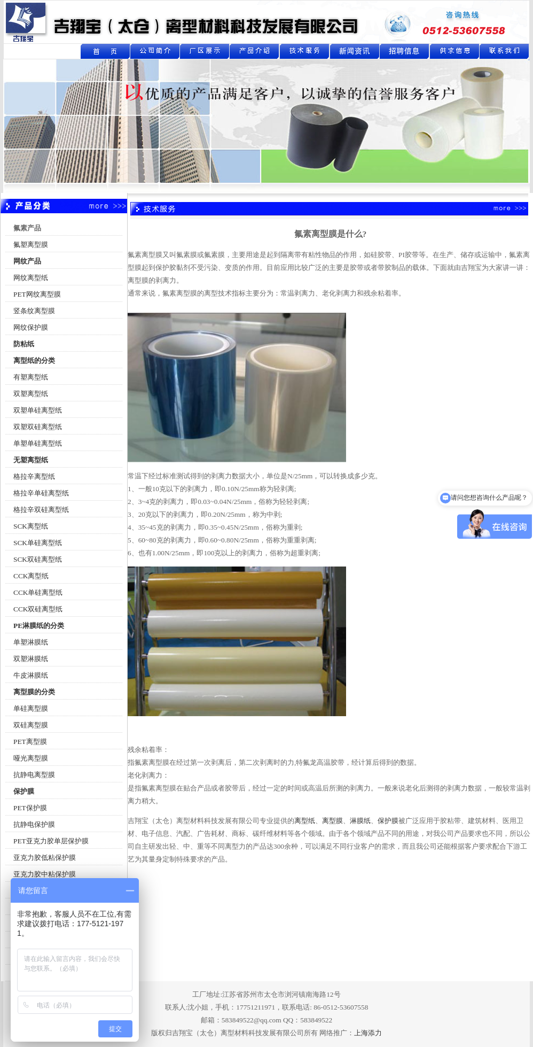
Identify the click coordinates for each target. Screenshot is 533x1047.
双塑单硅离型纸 (37, 410)
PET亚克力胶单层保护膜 (51, 841)
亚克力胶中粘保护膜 (44, 874)
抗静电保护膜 (34, 824)
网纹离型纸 (30, 278)
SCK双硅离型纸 (37, 559)
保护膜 (388, 821)
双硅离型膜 (30, 725)
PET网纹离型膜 (37, 294)
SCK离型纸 (30, 526)
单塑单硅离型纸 (37, 443)
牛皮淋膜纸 (30, 675)
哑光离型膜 (30, 758)
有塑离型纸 (30, 377)
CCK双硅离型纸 (37, 609)
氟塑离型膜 (30, 245)
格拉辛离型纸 (34, 476)
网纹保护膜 (30, 327)
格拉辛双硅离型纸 (41, 510)
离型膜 (332, 821)
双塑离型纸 (30, 394)
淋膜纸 (360, 821)
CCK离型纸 (31, 576)
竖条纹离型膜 (34, 311)
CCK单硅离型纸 (37, 592)
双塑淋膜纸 (30, 659)
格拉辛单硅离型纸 (41, 493)
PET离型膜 (30, 742)
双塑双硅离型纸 (37, 427)
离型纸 (304, 821)
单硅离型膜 (30, 708)
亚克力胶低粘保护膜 (44, 858)
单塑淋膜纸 (30, 642)
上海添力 (368, 1033)
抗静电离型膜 (34, 775)
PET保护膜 (30, 808)
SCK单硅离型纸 (37, 543)
